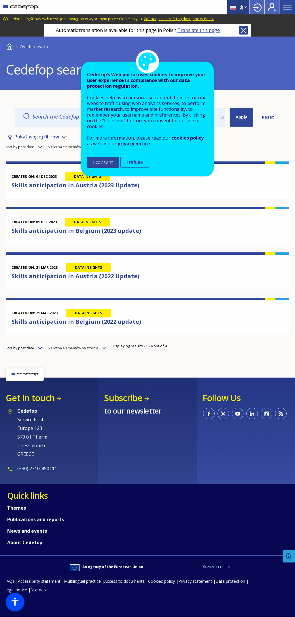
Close (243, 30)
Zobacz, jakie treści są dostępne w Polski (179, 18)
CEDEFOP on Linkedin (252, 413)
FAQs (9, 581)
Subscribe (123, 398)
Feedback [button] (289, 556)
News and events (27, 531)
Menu (287, 7)
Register (272, 7)
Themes (16, 508)
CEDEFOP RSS (281, 413)
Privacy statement (195, 581)
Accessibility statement (39, 581)
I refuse (134, 162)
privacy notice (134, 143)
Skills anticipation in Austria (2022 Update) (75, 276)
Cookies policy (161, 581)
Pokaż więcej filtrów (36, 137)
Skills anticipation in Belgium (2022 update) (76, 321)
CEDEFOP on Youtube (237, 413)
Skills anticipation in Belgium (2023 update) (76, 231)
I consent (103, 162)
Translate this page (198, 30)
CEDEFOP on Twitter (223, 413)
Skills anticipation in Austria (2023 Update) (75, 185)
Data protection (230, 581)
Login (257, 7)
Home (9, 45)
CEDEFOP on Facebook (209, 413)
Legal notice (15, 590)
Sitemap (38, 590)
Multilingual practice (82, 581)
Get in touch (30, 398)
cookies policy (187, 138)
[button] (15, 602)
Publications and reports (35, 519)
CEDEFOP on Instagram (266, 413)
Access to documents (124, 581)
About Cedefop (24, 542)
